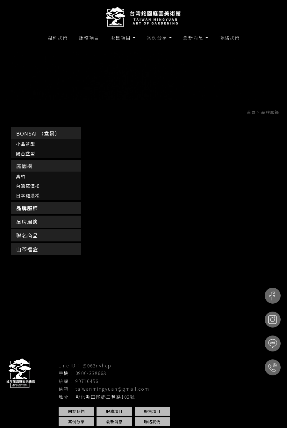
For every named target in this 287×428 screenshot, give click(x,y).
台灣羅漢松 (28, 186)
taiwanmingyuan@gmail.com (112, 389)
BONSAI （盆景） (38, 133)
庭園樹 (24, 166)
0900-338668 (90, 373)
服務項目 (89, 37)
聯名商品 (27, 235)
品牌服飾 (27, 208)
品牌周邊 (27, 221)
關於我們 (57, 37)
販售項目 (121, 37)
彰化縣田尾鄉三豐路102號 (105, 397)
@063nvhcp (97, 365)
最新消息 (193, 37)
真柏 (20, 176)
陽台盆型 (25, 153)
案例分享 (157, 37)
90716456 (86, 381)
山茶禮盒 (27, 249)
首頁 (251, 112)
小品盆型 (25, 144)
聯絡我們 (229, 37)
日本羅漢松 (28, 195)
